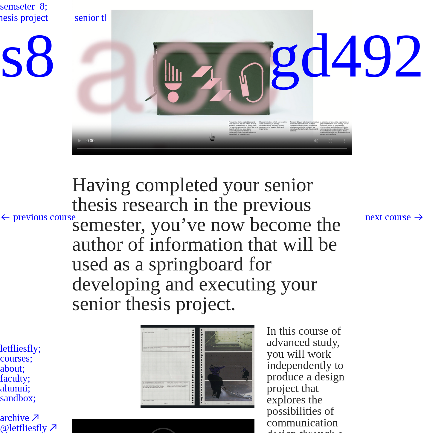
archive (20, 417)
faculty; (15, 378)
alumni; (15, 388)
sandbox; (18, 397)
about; (12, 368)
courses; (16, 358)
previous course (44, 216)
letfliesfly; (20, 348)
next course (388, 216)
